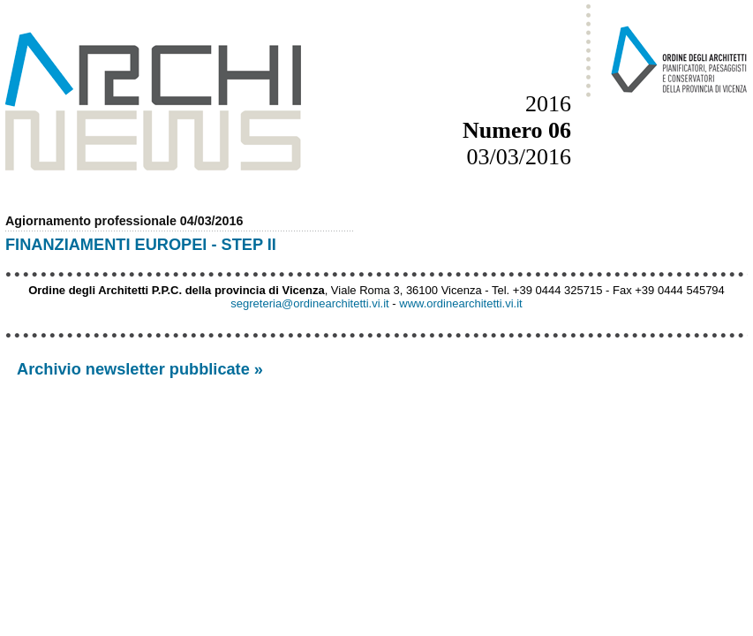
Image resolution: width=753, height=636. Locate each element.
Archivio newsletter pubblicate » (140, 369)
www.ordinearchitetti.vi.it (460, 303)
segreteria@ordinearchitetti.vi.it (309, 303)
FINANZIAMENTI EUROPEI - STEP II (140, 245)
